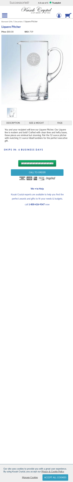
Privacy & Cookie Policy (52, 471)
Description (13, 123)
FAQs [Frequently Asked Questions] (59, 123)
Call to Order (37, 172)
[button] (19, 3)
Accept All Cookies (55, 477)
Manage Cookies (30, 477)
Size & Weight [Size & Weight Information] (36, 123)
